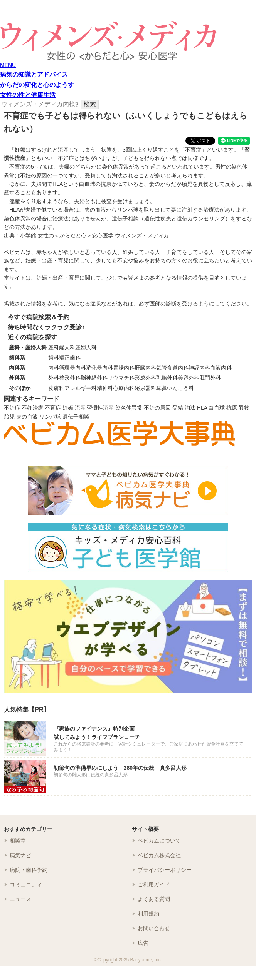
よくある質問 (154, 899)
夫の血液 (27, 417)
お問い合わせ (154, 928)
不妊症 (12, 408)
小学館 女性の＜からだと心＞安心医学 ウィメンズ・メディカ (94, 235)
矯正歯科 (70, 358)
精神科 (105, 388)
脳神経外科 (94, 378)
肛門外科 (210, 378)
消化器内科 (99, 368)
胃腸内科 (124, 368)
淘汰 (190, 408)
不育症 (53, 408)
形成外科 (145, 378)
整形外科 (70, 378)
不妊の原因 (157, 408)
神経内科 (199, 368)
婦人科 (67, 347)
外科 (53, 378)
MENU (8, 65)
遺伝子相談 (75, 417)
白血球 (217, 408)
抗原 (231, 408)
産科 (53, 347)
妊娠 (67, 408)
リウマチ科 (121, 378)
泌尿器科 (145, 388)
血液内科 (221, 368)
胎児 (9, 417)
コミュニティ (26, 884)
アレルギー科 (80, 388)
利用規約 (148, 914)
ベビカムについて (159, 841)
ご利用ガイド (154, 884)
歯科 (53, 358)
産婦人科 (86, 347)
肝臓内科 (145, 368)
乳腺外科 (167, 378)
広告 (143, 943)
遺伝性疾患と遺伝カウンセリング (184, 218)
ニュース (20, 899)
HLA (202, 408)
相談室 (18, 841)
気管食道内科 (172, 368)
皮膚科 (56, 388)
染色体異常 (128, 408)
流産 (80, 408)
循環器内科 (72, 368)
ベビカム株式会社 (159, 855)
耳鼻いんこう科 (175, 388)
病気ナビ (20, 855)
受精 (177, 408)
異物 (244, 408)
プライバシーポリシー (165, 870)
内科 (53, 368)
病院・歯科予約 (28, 870)
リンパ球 (50, 417)
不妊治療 (32, 408)
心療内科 (124, 388)
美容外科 (188, 378)
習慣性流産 (100, 408)
